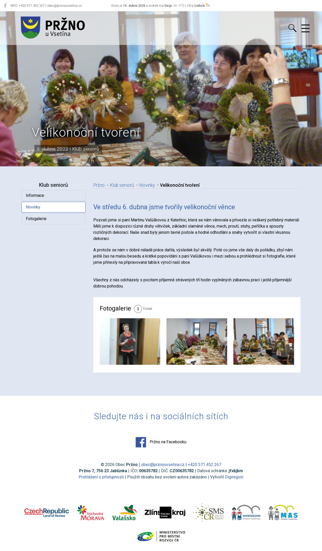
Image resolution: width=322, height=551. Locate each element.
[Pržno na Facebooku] (5, 6)
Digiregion (234, 477)
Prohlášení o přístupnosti (101, 477)
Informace (35, 195)
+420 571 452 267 (204, 464)
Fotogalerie (36, 218)
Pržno (99, 185)
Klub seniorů (122, 185)
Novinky (33, 207)
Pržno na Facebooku (161, 442)
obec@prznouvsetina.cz (163, 464)
